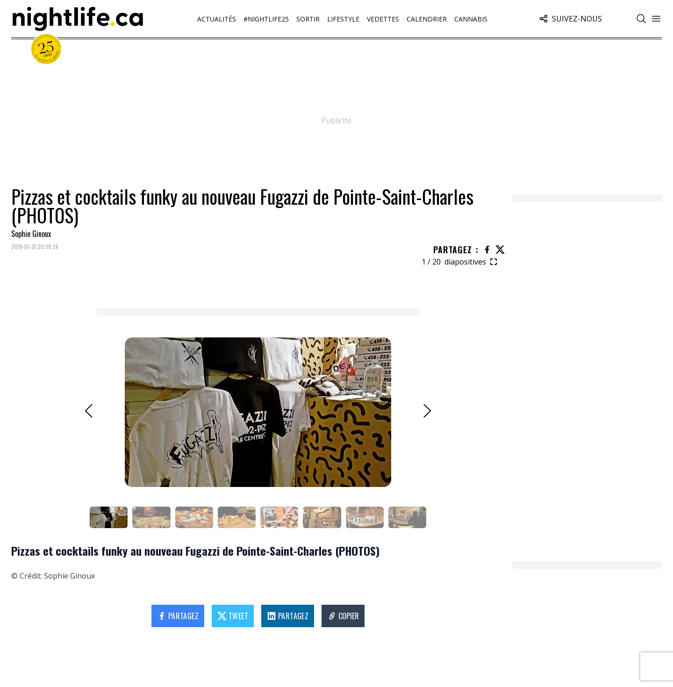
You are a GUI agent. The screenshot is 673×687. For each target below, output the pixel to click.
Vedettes (383, 18)
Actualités (216, 18)
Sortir (308, 18)
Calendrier (427, 18)
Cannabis (470, 18)
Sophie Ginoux (31, 233)
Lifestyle (343, 18)
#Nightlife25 (266, 18)
